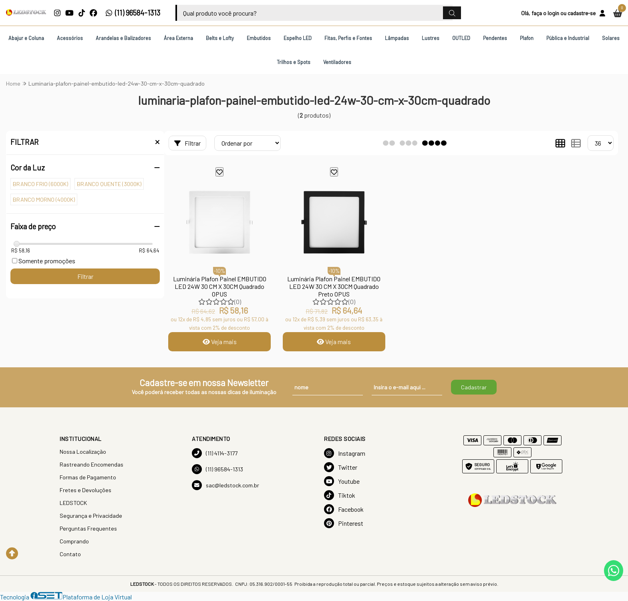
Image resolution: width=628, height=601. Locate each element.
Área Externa (178, 38)
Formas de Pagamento (88, 477)
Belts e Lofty (220, 38)
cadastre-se (582, 13)
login (553, 13)
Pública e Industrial (567, 38)
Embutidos (259, 38)
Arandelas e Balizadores (123, 38)
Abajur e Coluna (26, 38)
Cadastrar (474, 387)
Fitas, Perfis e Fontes (348, 38)
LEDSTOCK (73, 502)
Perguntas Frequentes (88, 528)
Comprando (74, 541)
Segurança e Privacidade (91, 515)
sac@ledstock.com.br (225, 485)
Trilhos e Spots (293, 62)
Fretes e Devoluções (85, 490)
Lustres (430, 38)
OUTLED (461, 38)
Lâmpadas (397, 38)
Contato (70, 554)
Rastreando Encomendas (91, 464)
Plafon (526, 38)
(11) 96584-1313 (133, 12)
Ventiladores (337, 62)
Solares (611, 38)
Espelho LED (298, 38)
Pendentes (495, 38)
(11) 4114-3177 (215, 453)
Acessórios (70, 38)
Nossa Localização (83, 451)
